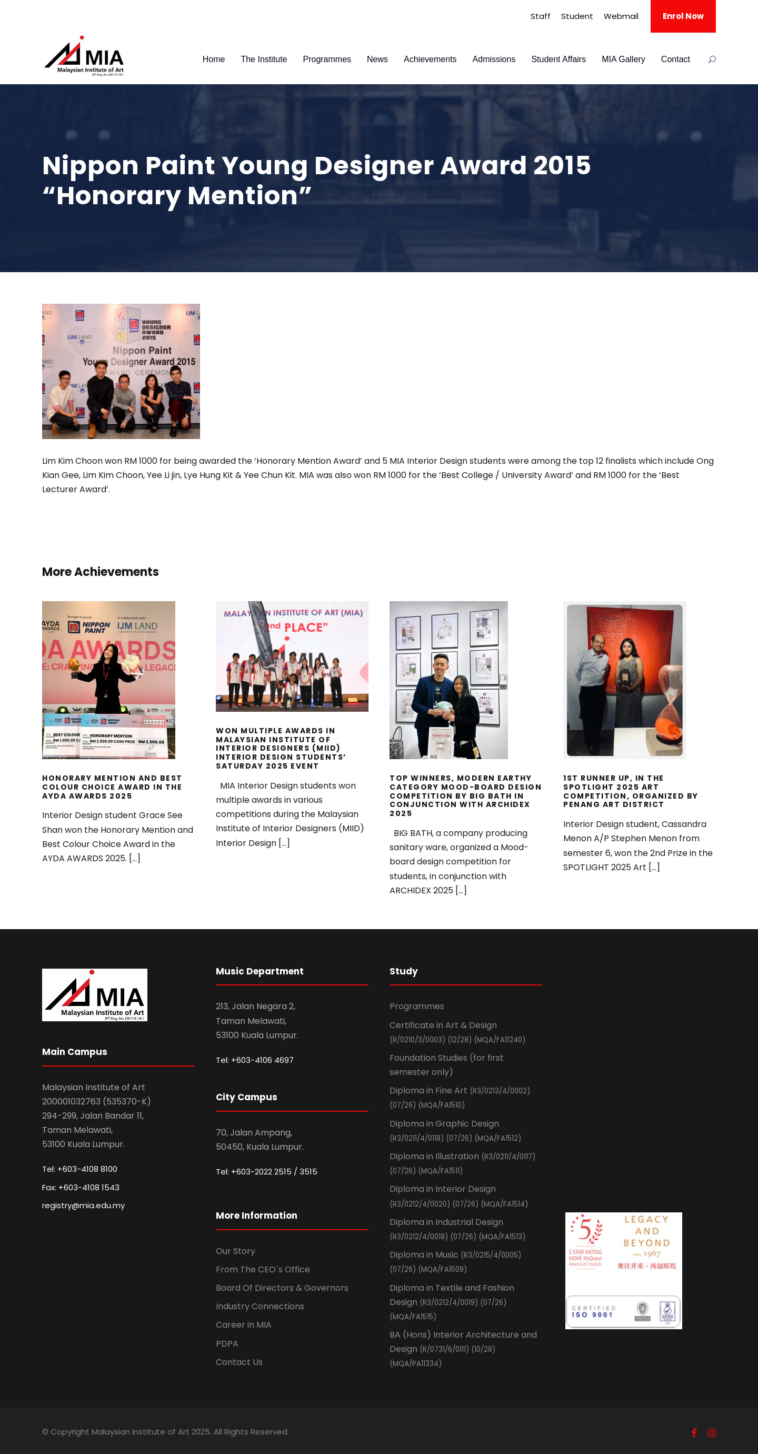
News (377, 59)
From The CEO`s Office (263, 1269)
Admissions (494, 59)
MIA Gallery (623, 59)
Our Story (235, 1251)
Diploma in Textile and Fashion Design (452, 1302)
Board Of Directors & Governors (282, 1288)
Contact (675, 59)
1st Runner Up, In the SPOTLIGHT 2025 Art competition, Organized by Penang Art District (631, 791)
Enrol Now (683, 16)
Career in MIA (244, 1325)
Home (214, 59)
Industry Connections (260, 1306)
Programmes (327, 59)
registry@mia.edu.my (83, 1205)
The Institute (264, 59)
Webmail (621, 16)
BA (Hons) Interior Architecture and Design (463, 1349)
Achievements (430, 59)
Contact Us (239, 1362)
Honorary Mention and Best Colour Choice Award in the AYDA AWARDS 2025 (112, 787)
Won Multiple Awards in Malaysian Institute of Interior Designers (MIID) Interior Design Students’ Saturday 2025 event (281, 748)
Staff (541, 16)
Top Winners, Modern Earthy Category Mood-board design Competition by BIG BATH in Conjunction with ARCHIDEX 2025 (466, 796)
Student (577, 16)
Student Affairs (558, 59)
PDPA (227, 1344)
